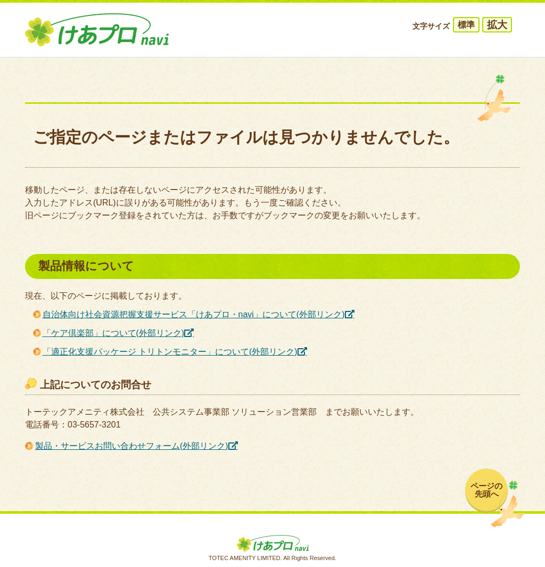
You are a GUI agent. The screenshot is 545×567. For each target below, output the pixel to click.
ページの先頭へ (486, 489)
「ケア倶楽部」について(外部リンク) (114, 333)
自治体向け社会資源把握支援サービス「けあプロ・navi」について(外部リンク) (194, 314)
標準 (466, 24)
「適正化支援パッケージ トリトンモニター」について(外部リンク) (170, 351)
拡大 (497, 24)
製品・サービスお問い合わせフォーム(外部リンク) (131, 445)
